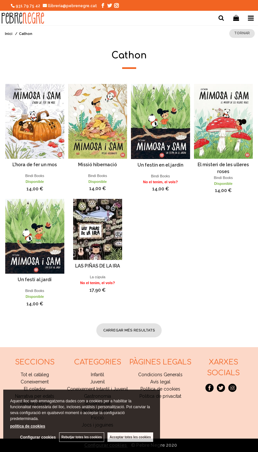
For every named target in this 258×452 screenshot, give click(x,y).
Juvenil (97, 381)
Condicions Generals (160, 374)
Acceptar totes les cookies (130, 437)
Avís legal (160, 381)
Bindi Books (34, 176)
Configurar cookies (38, 437)
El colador (35, 389)
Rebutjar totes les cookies (81, 437)
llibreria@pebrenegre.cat (70, 6)
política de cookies (27, 426)
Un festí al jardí (35, 279)
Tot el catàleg (35, 374)
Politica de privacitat (160, 396)
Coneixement (35, 381)
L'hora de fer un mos (34, 164)
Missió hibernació (97, 164)
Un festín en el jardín (160, 165)
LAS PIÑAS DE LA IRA (97, 265)
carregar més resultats (129, 330)
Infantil (97, 374)
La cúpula (97, 277)
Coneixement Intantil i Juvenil (97, 389)
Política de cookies (160, 389)
